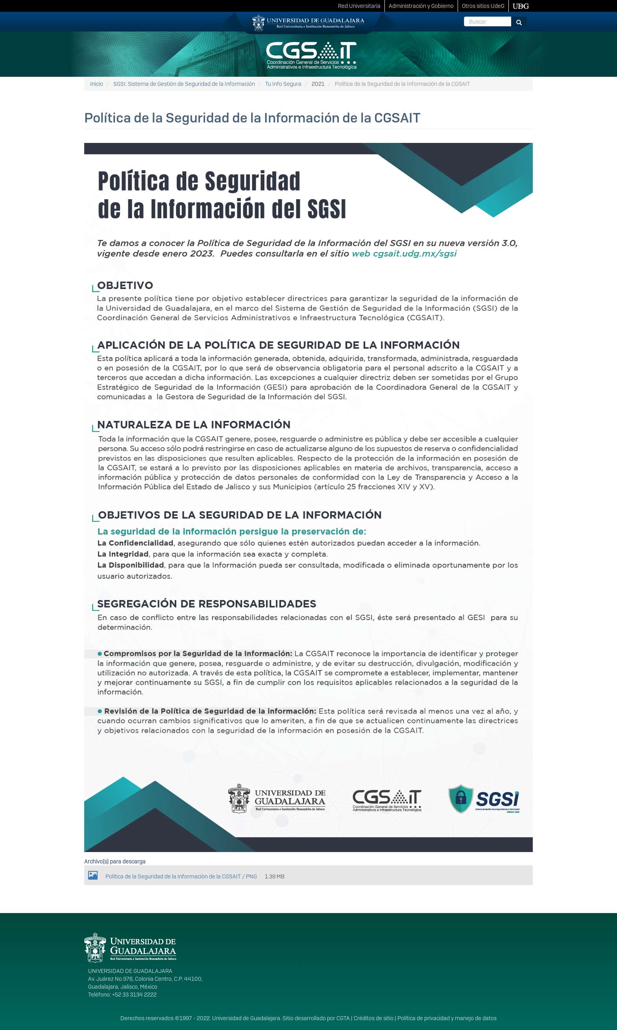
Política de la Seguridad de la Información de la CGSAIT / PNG (181, 876)
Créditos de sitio (373, 1018)
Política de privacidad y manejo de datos (447, 1018)
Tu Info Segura (283, 83)
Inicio (96, 83)
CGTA (343, 1018)
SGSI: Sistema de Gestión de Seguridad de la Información (184, 83)
